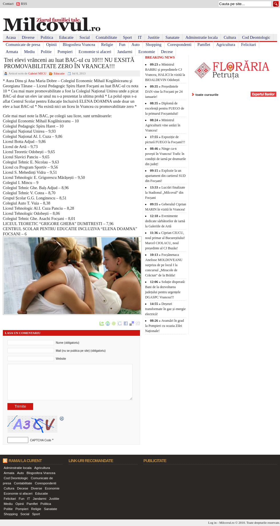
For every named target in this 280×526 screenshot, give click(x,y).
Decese (167, 51)
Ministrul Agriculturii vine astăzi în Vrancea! (162, 125)
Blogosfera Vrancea (79, 44)
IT (140, 37)
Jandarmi (124, 51)
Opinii (51, 44)
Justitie (153, 37)
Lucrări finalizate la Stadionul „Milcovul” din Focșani (165, 192)
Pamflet (203, 44)
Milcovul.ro (226, 522)
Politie (46, 51)
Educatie (66, 37)
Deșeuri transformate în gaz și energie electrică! (165, 309)
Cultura (230, 37)
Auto (135, 44)
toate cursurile (207, 94)
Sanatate (172, 37)
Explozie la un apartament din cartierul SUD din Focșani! (165, 176)
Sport (127, 37)
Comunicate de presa (23, 44)
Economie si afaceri (95, 51)
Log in (212, 522)
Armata (12, 51)
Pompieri (65, 51)
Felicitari (248, 44)
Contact (8, 4)
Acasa (11, 37)
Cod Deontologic (256, 37)
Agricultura (225, 44)
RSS (24, 4)
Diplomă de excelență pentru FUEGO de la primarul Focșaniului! (164, 108)
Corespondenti (179, 44)
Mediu (29, 51)
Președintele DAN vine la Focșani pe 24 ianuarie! (164, 91)
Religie (107, 44)
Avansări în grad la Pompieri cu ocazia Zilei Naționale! (164, 326)
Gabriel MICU (37, 73)
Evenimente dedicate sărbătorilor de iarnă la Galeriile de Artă (165, 221)
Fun (122, 44)
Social (84, 37)
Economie (146, 51)
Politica (47, 37)
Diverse (28, 37)
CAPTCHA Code (40, 440)
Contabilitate (106, 37)
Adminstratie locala (201, 37)
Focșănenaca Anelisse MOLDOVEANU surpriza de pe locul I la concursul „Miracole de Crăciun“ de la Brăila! (163, 265)
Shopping (153, 44)
